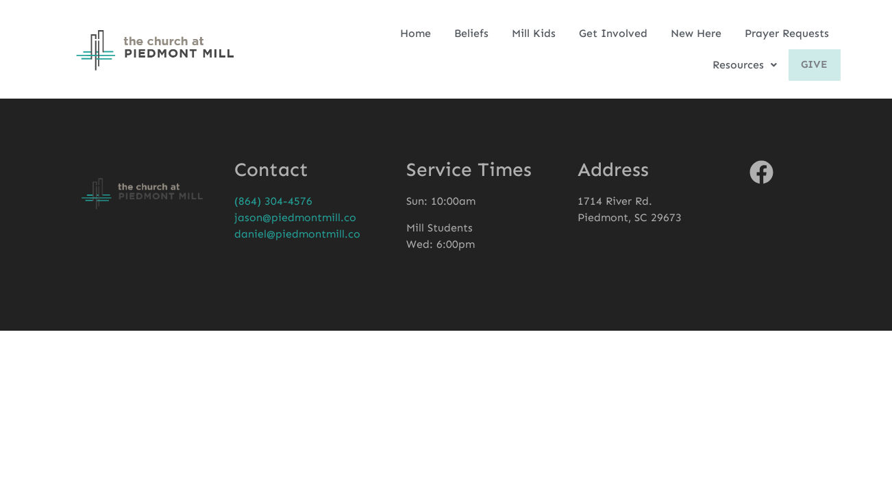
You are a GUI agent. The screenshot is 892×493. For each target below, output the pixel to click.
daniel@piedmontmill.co (297, 233)
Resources (740, 64)
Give (813, 65)
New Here (696, 33)
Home (415, 33)
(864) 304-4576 (273, 200)
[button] (740, 65)
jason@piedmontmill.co (295, 217)
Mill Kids (534, 33)
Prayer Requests (787, 33)
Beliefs (471, 33)
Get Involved (613, 33)
